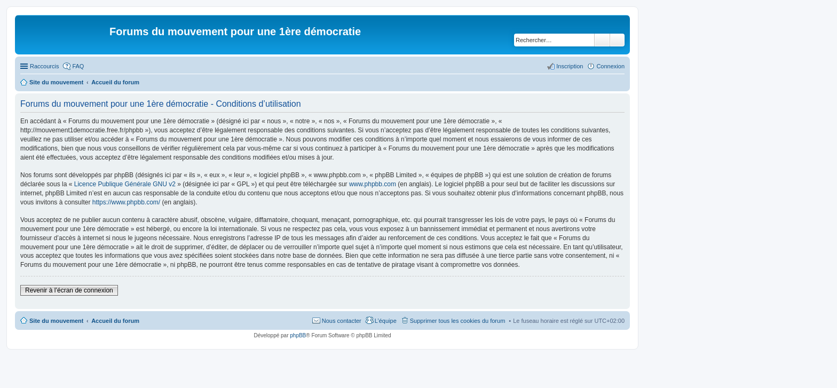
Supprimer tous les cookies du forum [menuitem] (458, 321)
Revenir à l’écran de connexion (69, 290)
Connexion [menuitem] (610, 66)
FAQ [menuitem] (78, 66)
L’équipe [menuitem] (386, 321)
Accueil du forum (115, 321)
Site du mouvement (56, 321)
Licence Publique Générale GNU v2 (125, 184)
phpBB (298, 335)
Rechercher (602, 40)
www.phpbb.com (372, 184)
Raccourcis (44, 66)
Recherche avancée (617, 40)
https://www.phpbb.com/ (126, 202)
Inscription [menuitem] (569, 66)
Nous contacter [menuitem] (341, 321)
